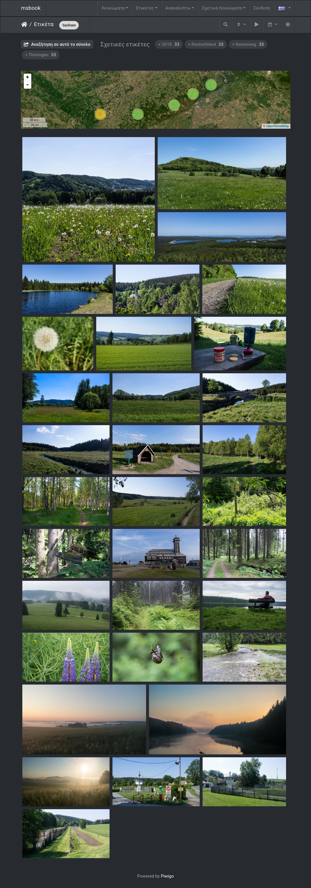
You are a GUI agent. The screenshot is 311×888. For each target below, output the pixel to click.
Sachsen (69, 25)
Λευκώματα (113, 8)
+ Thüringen (40, 54)
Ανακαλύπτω (178, 8)
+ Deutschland (205, 44)
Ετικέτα (43, 24)
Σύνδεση (262, 8)
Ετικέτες (145, 8)
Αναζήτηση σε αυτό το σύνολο (57, 44)
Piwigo (167, 876)
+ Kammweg (248, 44)
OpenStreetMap (277, 126)
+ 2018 (168, 44)
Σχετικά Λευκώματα (222, 8)
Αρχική (24, 24)
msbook (31, 8)
